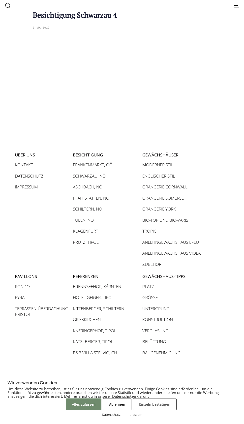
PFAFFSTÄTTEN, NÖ (91, 198)
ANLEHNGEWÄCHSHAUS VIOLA (171, 253)
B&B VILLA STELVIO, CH (95, 353)
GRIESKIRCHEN (87, 319)
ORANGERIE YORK (159, 209)
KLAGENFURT (85, 231)
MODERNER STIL (157, 165)
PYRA (20, 297)
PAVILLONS (26, 276)
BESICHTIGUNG (88, 155)
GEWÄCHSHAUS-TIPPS (163, 276)
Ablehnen (117, 404)
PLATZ (148, 286)
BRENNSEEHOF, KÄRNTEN (97, 286)
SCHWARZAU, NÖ (89, 176)
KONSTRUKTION (157, 319)
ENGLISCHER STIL (158, 176)
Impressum (133, 414)
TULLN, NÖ (83, 220)
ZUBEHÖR (151, 264)
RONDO (22, 286)
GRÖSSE (150, 297)
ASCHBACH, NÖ (87, 187)
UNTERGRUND (156, 308)
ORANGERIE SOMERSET (164, 198)
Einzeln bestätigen (154, 404)
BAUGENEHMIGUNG (161, 353)
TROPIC (149, 231)
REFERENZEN (85, 276)
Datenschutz (111, 414)
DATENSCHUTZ (29, 176)
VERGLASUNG (155, 330)
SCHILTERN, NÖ (87, 209)
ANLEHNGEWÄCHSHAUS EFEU (170, 242)
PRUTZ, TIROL (86, 242)
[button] (7, 5)
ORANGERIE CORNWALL (164, 187)
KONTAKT (24, 165)
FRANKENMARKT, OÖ (93, 165)
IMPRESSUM (26, 187)
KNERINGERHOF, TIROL (94, 330)
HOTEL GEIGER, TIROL (93, 297)
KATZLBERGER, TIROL (93, 341)
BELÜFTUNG (154, 341)
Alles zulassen (83, 404)
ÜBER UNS (25, 155)
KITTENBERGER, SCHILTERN (98, 308)
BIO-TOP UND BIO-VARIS (165, 220)
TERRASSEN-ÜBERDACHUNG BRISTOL (41, 311)
